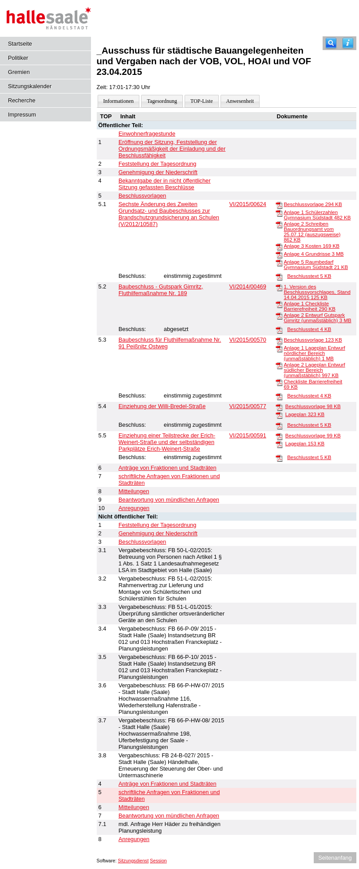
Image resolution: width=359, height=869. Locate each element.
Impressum (22, 114)
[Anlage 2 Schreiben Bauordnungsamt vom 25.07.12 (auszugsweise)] (279, 224)
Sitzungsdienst (133, 860)
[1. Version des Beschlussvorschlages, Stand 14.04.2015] (279, 287)
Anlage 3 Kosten (311, 246)
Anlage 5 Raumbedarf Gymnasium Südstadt (316, 264)
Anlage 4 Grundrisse (313, 254)
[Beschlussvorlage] (279, 204)
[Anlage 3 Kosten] (279, 246)
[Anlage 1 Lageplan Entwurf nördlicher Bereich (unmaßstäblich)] (279, 348)
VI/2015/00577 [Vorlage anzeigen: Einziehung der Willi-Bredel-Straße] (247, 406)
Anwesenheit (240, 101)
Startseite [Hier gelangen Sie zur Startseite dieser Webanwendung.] (20, 43)
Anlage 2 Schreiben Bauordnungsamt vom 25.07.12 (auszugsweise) (312, 231)
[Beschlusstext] (279, 276)
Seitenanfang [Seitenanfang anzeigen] (334, 857)
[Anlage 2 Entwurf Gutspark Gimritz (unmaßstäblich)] (279, 315)
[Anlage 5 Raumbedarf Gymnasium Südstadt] (279, 262)
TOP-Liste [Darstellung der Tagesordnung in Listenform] (201, 101)
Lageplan (304, 414)
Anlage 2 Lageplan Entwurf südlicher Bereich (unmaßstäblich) (314, 370)
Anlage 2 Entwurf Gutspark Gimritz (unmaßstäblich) (317, 317)
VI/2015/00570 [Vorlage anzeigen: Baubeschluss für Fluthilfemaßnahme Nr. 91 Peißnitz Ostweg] (247, 339)
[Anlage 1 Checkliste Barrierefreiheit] (279, 304)
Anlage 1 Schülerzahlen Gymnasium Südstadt (317, 215)
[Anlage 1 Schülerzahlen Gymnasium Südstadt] (279, 212)
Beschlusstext (309, 276)
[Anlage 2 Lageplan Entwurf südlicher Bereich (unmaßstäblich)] (279, 365)
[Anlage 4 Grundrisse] (279, 254)
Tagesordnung (162, 101)
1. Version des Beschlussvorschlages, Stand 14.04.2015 (317, 292)
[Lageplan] (279, 414)
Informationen (118, 101)
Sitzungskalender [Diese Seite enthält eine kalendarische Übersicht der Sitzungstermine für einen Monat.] (29, 86)
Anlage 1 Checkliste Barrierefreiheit (309, 306)
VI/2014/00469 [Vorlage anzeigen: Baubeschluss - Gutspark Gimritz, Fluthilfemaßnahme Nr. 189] (247, 286)
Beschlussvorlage (313, 204)
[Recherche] (331, 43)
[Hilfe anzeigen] (347, 43)
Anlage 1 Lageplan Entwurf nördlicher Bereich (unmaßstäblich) (314, 353)
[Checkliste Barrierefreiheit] (279, 382)
